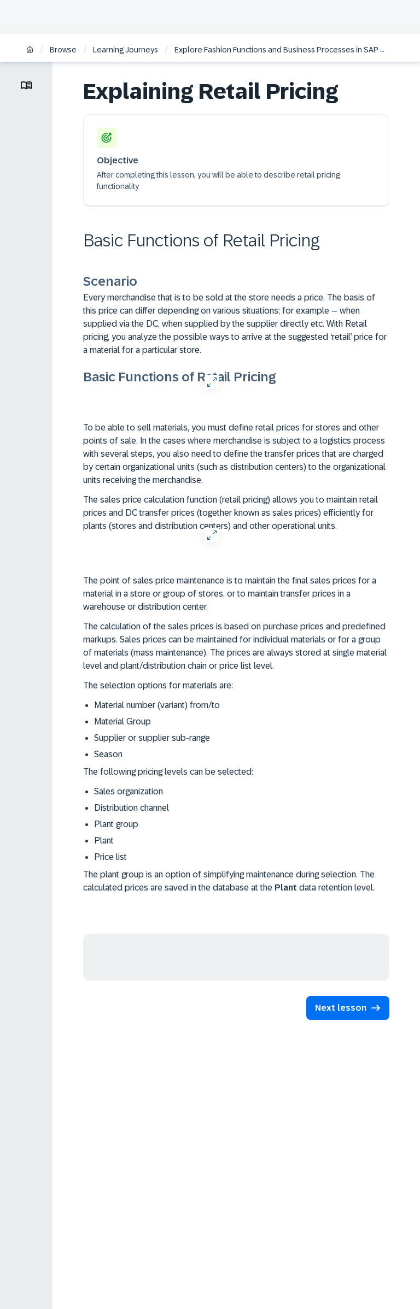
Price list (110, 857)
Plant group (116, 824)
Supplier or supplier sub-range (152, 737)
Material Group (122, 721)
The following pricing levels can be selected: (168, 771)
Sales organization (128, 791)
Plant (104, 840)
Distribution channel (131, 807)
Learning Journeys (125, 49)
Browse (63, 49)
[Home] (29, 50)
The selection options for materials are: (158, 685)
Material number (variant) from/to (157, 705)
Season (108, 754)
